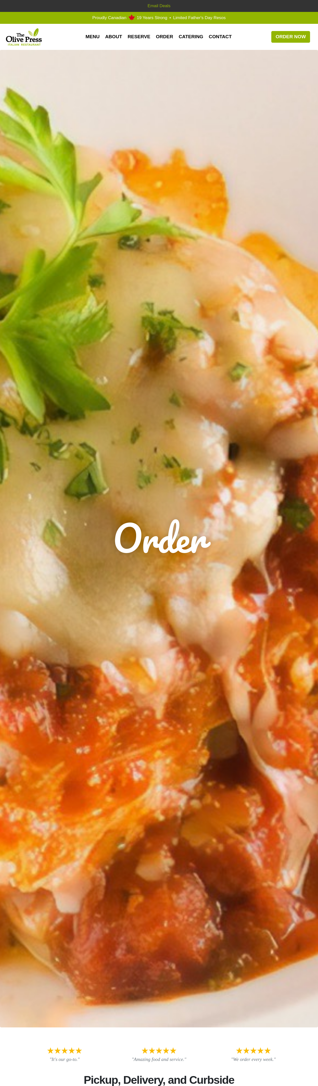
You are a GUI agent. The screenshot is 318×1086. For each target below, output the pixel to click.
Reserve (139, 36)
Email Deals (159, 5)
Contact (220, 36)
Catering (191, 36)
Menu (92, 36)
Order (164, 36)
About (113, 36)
